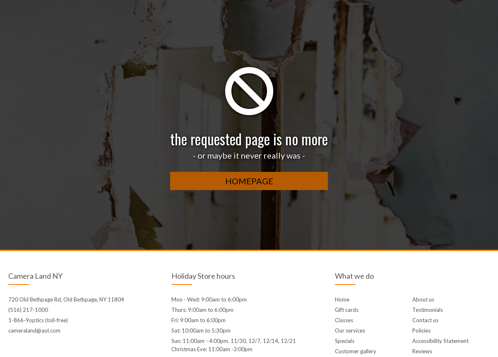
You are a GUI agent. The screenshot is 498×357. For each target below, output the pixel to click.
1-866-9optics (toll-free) (38, 320)
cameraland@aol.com (34, 330)
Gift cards (346, 309)
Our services (350, 330)
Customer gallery (355, 351)
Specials (344, 341)
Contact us (425, 320)
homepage (249, 181)
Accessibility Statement (440, 341)
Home (342, 299)
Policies (421, 330)
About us (423, 299)
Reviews (422, 351)
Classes (344, 320)
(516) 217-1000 (28, 309)
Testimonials (427, 309)
